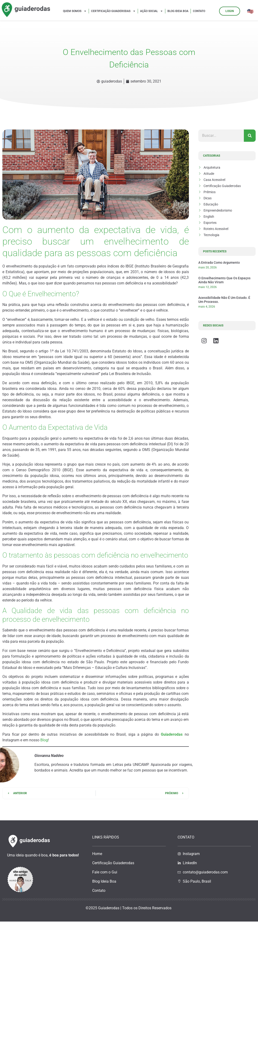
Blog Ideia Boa (177, 11)
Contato (199, 11)
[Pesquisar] (250, 135)
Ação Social (151, 11)
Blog (44, 740)
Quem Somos (75, 11)
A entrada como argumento (219, 262)
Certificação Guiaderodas (113, 11)
